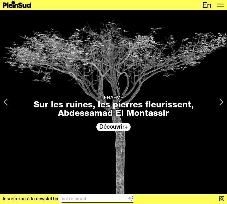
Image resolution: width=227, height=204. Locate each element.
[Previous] (5, 102)
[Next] (221, 102)
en (206, 6)
